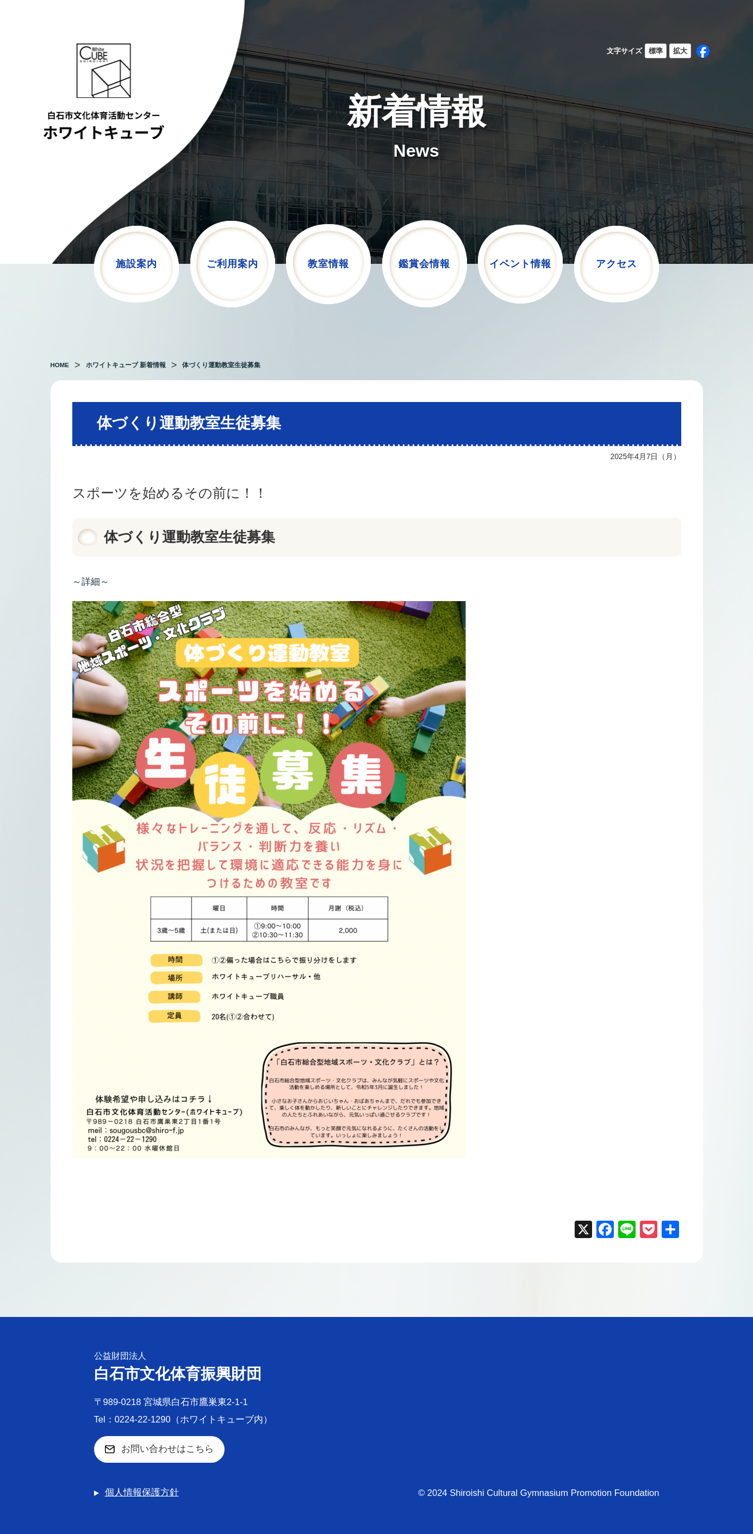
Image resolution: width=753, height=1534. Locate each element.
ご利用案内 (232, 263)
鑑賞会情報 (424, 263)
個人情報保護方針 (142, 1492)
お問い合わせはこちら (167, 1449)
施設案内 (136, 263)
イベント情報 (520, 263)
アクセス (616, 263)
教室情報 (328, 263)
